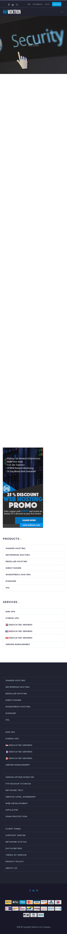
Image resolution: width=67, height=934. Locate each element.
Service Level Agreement (21, 797)
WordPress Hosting (18, 574)
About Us (11, 868)
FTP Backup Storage (18, 784)
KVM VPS (10, 611)
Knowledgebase (37, 4)
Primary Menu (62, 12)
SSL (8, 587)
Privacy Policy (15, 861)
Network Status (16, 842)
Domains (11, 581)
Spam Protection (16, 816)
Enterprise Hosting (18, 555)
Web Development (17, 803)
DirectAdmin (13, 568)
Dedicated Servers (19, 625)
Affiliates (12, 810)
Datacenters (14, 848)
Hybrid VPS (12, 618)
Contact (47, 4)
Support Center (16, 835)
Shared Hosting (16, 548)
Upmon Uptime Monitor (20, 777)
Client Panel (56, 4)
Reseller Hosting (16, 561)
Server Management (18, 644)
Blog (29, 4)
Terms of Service (16, 855)
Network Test (14, 790)
